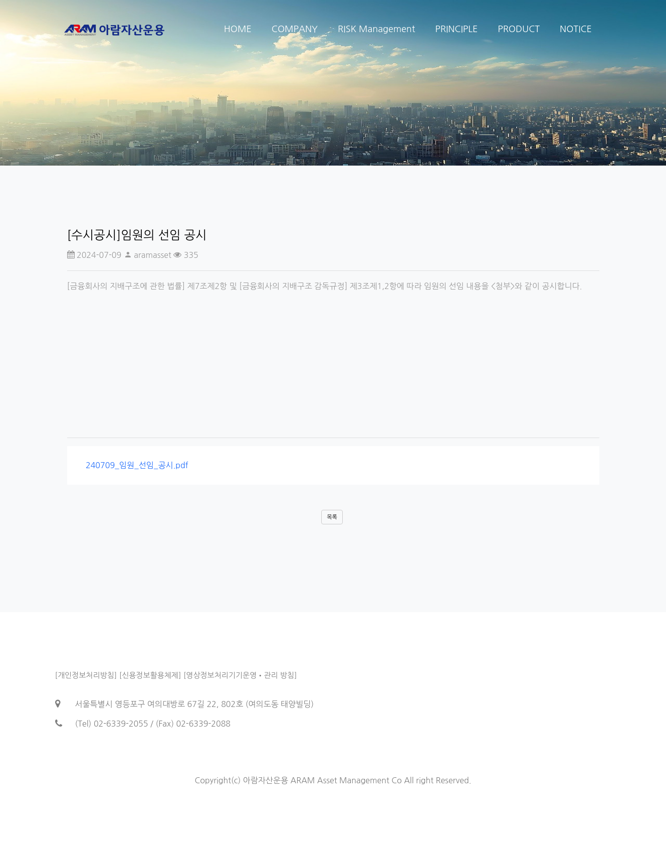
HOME (238, 29)
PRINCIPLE (456, 29)
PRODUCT (519, 29)
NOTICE (576, 29)
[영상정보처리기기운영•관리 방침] (240, 675)
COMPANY (295, 29)
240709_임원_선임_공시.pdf (133, 465)
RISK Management (376, 29)
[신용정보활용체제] (150, 675)
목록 (332, 517)
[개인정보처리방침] (86, 675)
